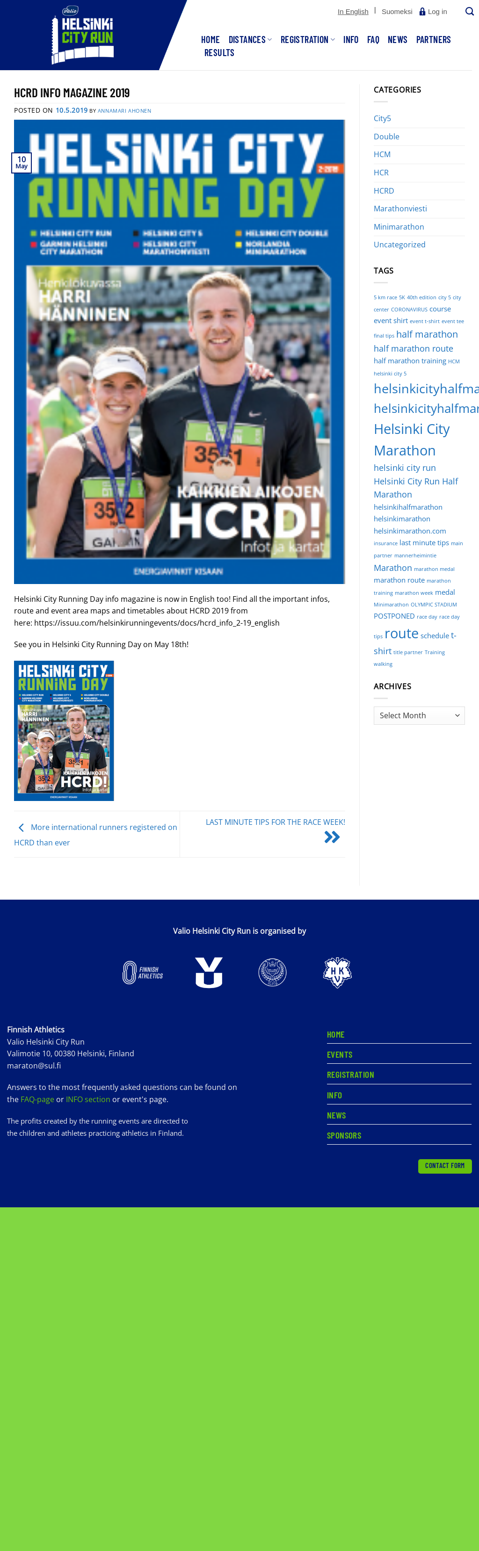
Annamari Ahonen (124, 110)
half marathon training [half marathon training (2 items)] (410, 360)
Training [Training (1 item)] (435, 652)
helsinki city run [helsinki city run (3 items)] (405, 467)
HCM (382, 154)
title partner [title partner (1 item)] (408, 652)
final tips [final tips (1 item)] (384, 335)
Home (210, 39)
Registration (308, 39)
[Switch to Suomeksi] (397, 12)
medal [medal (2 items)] (445, 592)
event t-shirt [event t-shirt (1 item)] (425, 321)
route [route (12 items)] (402, 633)
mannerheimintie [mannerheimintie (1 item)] (415, 555)
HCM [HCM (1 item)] (454, 361)
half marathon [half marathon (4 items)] (427, 334)
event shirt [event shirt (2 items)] (391, 320)
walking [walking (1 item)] (383, 664)
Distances (250, 39)
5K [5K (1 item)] (402, 297)
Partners (433, 39)
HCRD (384, 191)
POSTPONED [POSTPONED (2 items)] (394, 615)
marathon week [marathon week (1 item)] (414, 593)
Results (219, 52)
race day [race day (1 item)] (427, 616)
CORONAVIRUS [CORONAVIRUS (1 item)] (409, 309)
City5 (382, 118)
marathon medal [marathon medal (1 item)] (434, 569)
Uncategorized (400, 244)
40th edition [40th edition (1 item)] (421, 297)
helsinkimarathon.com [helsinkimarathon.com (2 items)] (410, 530)
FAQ (373, 39)
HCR (381, 172)
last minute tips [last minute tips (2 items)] (424, 542)
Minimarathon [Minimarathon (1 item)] (391, 604)
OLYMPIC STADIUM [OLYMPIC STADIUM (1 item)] (434, 604)
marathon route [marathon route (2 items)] (399, 579)
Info (351, 39)
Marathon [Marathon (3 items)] (393, 567)
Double (386, 136)
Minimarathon (399, 227)
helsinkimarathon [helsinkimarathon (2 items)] (402, 518)
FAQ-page (38, 1100)
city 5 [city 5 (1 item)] (444, 297)
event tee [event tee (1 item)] (453, 321)
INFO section (88, 1100)
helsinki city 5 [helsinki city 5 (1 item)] (390, 373)
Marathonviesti (400, 208)
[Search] (468, 12)
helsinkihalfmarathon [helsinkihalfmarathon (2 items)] (408, 507)
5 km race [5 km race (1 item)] (385, 297)
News (398, 39)
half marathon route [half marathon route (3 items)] (413, 348)
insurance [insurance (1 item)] (386, 543)
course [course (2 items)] (440, 308)
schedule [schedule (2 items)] (435, 635)
